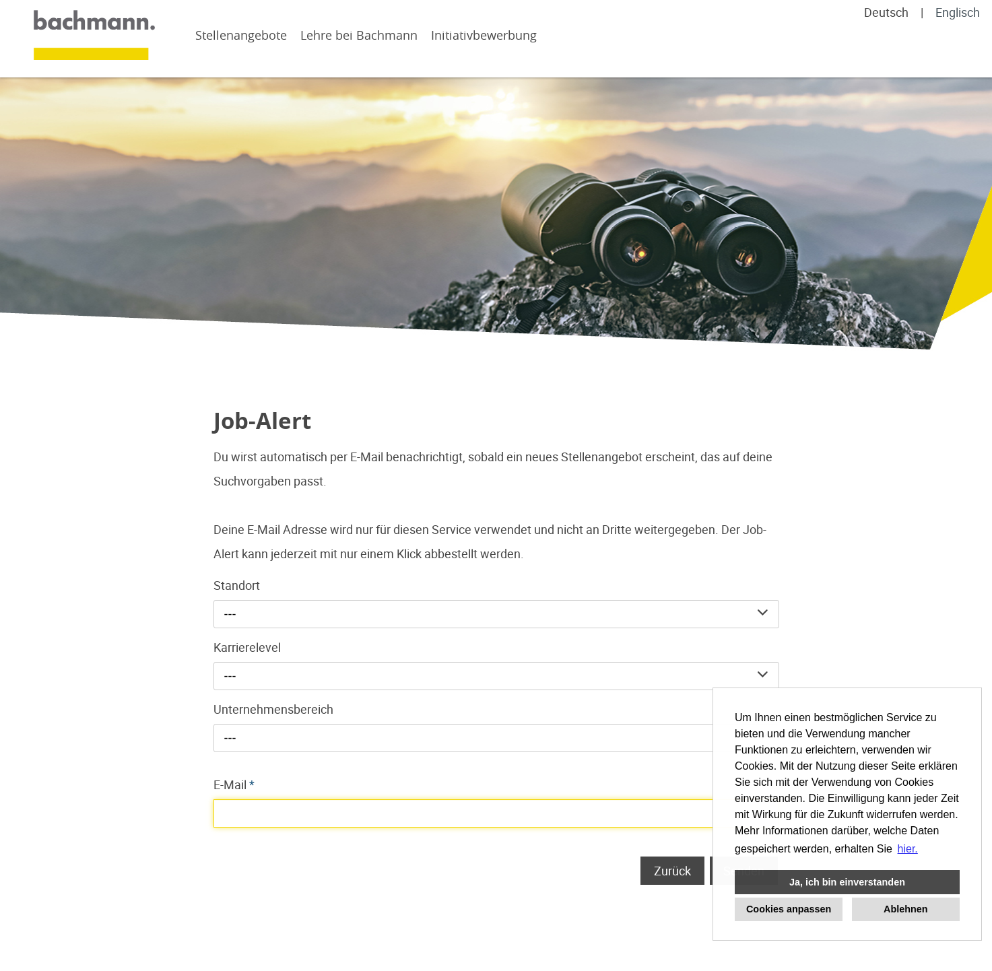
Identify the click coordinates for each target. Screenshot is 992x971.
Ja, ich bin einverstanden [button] (847, 882)
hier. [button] (908, 849)
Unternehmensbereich (273, 709)
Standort (236, 585)
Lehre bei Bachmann (359, 35)
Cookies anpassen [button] (788, 909)
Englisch (957, 12)
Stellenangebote (241, 35)
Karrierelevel (247, 647)
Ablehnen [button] (906, 909)
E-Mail (234, 784)
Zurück (672, 871)
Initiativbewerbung (484, 35)
